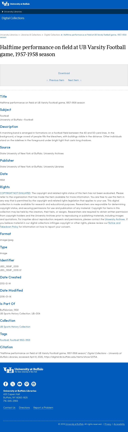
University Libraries (13, 12)
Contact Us (9, 408)
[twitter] (12, 385)
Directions (24, 408)
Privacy (107, 424)
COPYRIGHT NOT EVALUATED (15, 193)
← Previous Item (55, 80)
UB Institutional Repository (51, 26)
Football (4, 340)
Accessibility (119, 424)
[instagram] (33, 385)
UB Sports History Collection (15, 327)
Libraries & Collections (31, 35)
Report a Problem (43, 408)
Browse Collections (24, 26)
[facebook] (5, 385)
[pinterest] (26, 385)
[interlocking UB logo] (19, 7)
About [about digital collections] (7, 26)
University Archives (115, 219)
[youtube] (19, 385)
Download (64, 73)
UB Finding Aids (76, 26)
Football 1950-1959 (20, 340)
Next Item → (75, 80)
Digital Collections (13, 18)
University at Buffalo (74, 424)
